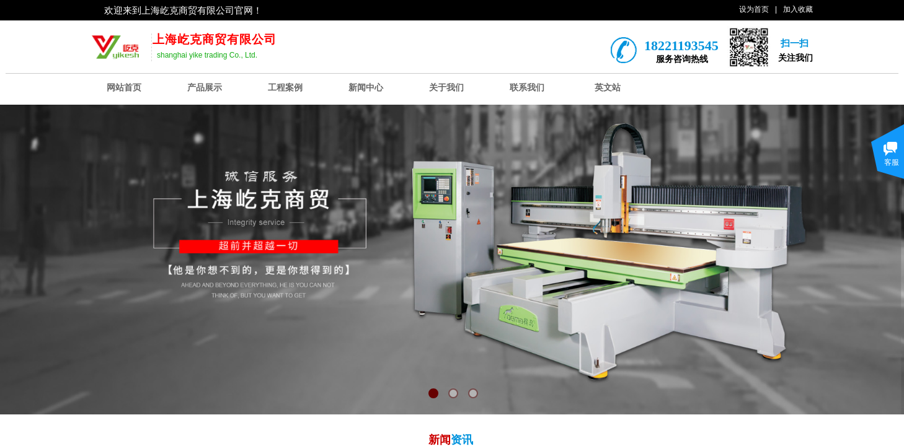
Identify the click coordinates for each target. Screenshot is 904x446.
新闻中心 (365, 87)
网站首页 (124, 87)
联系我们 (527, 87)
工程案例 (285, 87)
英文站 (608, 87)
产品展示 (204, 87)
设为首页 (754, 9)
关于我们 (446, 87)
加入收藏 (798, 9)
